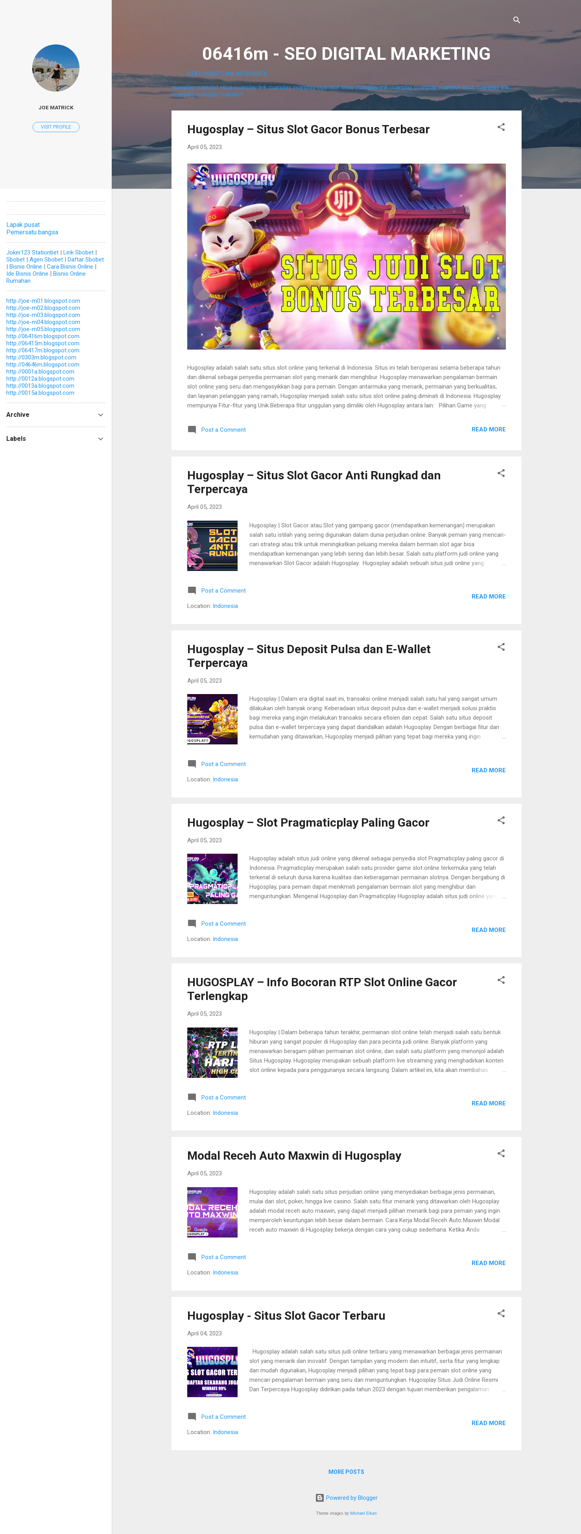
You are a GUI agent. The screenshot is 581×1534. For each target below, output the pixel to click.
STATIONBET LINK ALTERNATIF (227, 73)
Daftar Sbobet (86, 259)
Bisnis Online (25, 266)
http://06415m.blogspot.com (42, 343)
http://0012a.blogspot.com (40, 378)
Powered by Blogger (346, 1497)
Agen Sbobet (46, 259)
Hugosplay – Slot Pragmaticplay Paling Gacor (308, 822)
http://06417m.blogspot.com (42, 350)
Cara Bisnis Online (70, 266)
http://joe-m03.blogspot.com (43, 315)
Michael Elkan (363, 1513)
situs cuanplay (238, 87)
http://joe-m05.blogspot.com (43, 329)
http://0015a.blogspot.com (40, 392)
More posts (346, 1472)
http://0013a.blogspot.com (40, 385)
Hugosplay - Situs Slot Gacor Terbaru (286, 1315)
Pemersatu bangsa (32, 232)
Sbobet (15, 259)
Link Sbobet (78, 252)
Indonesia (225, 606)
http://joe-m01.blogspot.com (43, 300)
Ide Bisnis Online (27, 273)
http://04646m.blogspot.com (42, 364)
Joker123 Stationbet (32, 252)
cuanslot (207, 87)
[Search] (517, 21)
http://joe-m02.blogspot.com (43, 307)
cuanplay (183, 87)
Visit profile (56, 127)
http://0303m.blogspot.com (41, 357)
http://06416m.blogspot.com (42, 336)
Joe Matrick (56, 107)
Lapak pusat (23, 224)
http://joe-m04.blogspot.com (43, 322)
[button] (501, 128)
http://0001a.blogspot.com (40, 371)
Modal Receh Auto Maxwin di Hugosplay (294, 1155)
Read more (489, 429)
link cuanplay (274, 87)
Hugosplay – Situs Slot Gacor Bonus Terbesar (308, 129)
